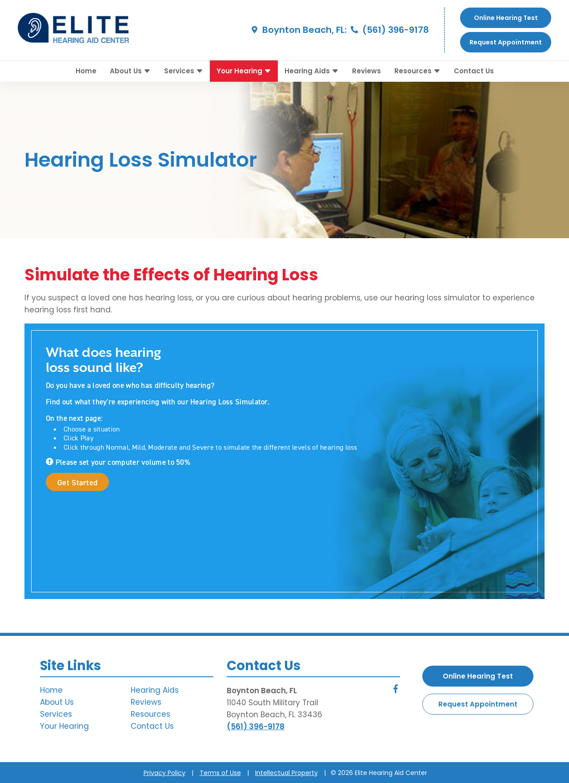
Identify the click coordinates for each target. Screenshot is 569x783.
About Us (130, 71)
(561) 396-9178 (389, 30)
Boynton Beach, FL (262, 690)
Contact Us (474, 71)
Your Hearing (243, 71)
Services (183, 71)
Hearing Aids (311, 71)
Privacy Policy (164, 772)
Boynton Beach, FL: (298, 30)
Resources (417, 71)
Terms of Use (220, 772)
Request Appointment (505, 42)
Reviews (366, 71)
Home (86, 71)
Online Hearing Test (478, 676)
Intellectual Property (286, 772)
